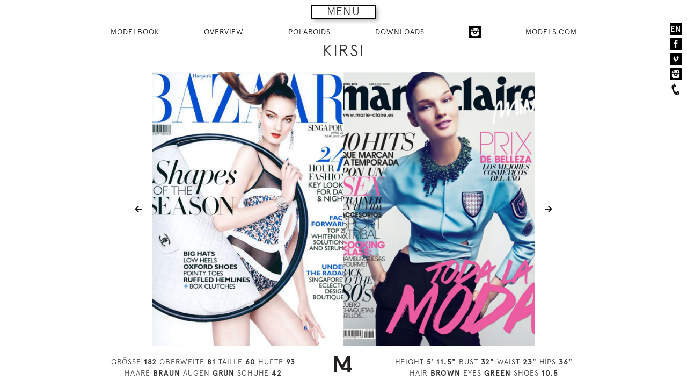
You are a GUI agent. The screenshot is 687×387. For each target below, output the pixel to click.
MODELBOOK (135, 32)
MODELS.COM (551, 32)
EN (675, 29)
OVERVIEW (224, 32)
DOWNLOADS (400, 32)
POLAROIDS (309, 32)
